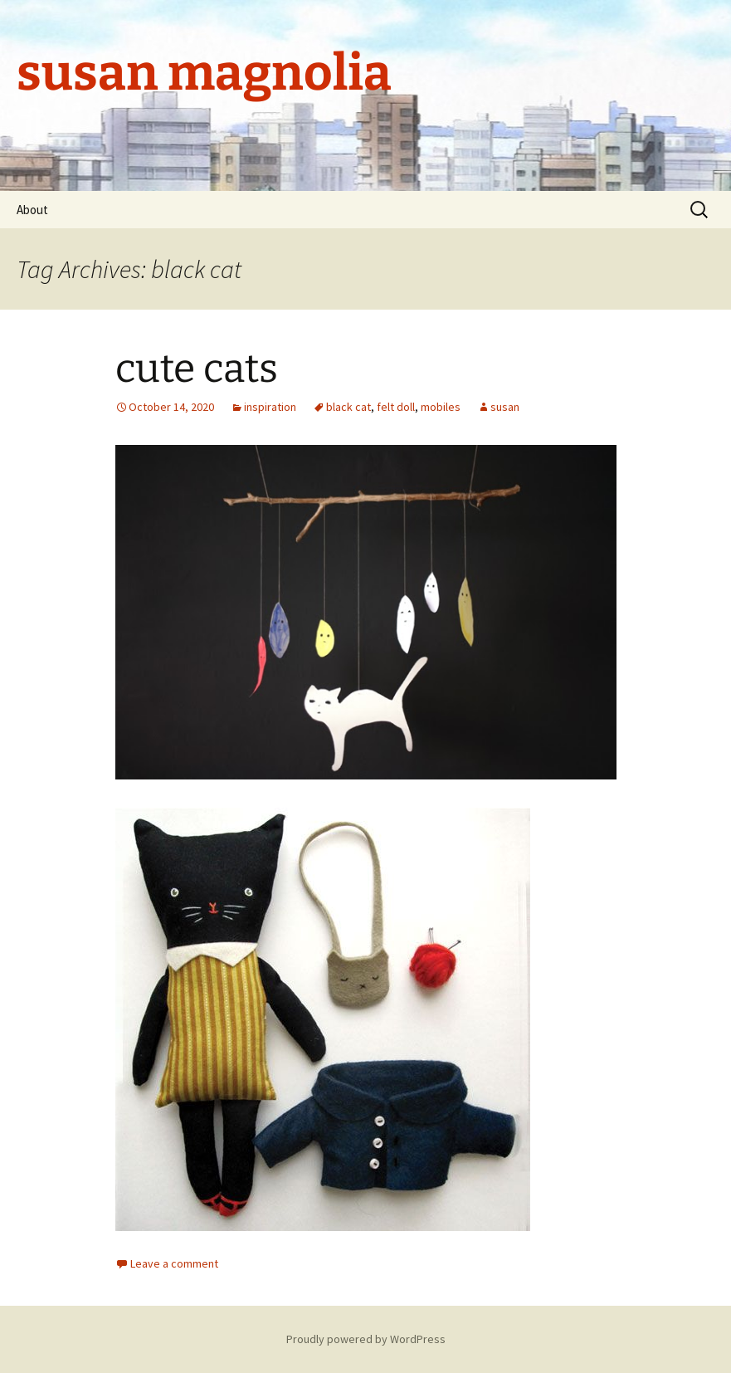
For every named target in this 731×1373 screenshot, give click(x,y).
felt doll (396, 406)
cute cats (196, 368)
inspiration (270, 406)
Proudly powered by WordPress (366, 1338)
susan (504, 406)
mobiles (441, 406)
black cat (348, 406)
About (32, 209)
